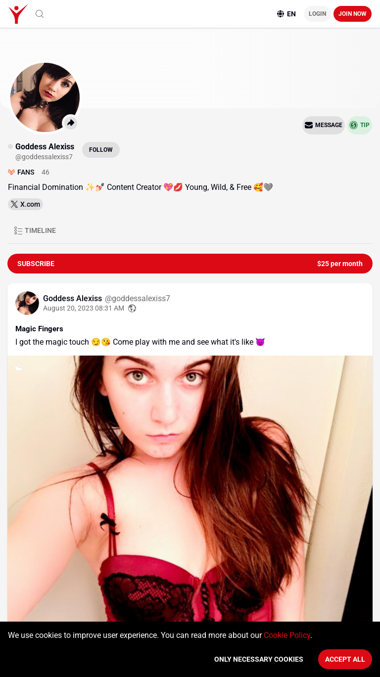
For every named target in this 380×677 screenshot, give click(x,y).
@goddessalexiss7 (137, 296)
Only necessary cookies (258, 659)
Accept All (345, 659)
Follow (101, 147)
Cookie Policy (287, 635)
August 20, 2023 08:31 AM (83, 306)
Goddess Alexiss (73, 296)
